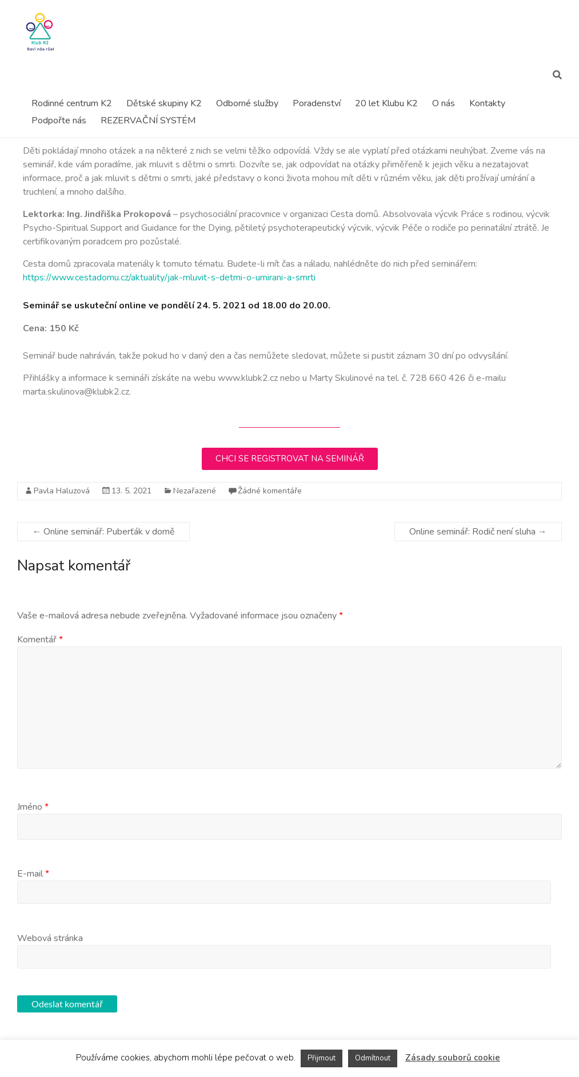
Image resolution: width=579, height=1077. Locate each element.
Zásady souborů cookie (452, 1057)
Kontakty (487, 103)
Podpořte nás (58, 120)
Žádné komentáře (270, 490)
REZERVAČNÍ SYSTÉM (148, 120)
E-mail (33, 873)
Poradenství (317, 103)
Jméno (33, 807)
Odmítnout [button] (372, 1058)
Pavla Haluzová (62, 490)
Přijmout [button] (322, 1058)
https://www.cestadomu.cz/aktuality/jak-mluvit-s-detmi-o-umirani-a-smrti (169, 277)
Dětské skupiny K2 (164, 103)
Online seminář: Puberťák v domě (103, 531)
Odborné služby (247, 103)
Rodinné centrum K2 (71, 103)
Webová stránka (50, 938)
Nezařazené (194, 490)
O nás (443, 103)
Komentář (40, 639)
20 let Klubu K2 (386, 103)
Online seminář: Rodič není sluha (478, 531)
